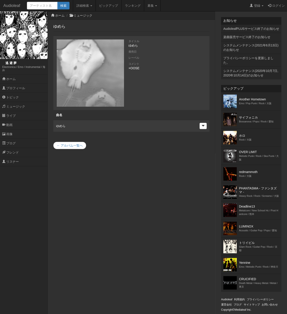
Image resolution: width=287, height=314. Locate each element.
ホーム (9, 79)
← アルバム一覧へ (70, 145)
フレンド (10, 152)
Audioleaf (11, 5)
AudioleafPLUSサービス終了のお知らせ (251, 28)
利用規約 (239, 299)
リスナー (10, 161)
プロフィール (13, 88)
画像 (7, 134)
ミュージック (13, 106)
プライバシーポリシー (260, 299)
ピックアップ (108, 5)
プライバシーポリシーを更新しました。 (248, 60)
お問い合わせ (270, 304)
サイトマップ (252, 304)
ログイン (276, 5)
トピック (10, 97)
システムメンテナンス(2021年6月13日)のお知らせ (250, 47)
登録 (256, 5)
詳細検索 (84, 5)
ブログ (9, 143)
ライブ (9, 115)
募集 (152, 5)
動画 (7, 125)
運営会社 (226, 304)
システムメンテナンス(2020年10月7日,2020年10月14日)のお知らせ (250, 73)
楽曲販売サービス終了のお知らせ (246, 37)
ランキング (133, 5)
